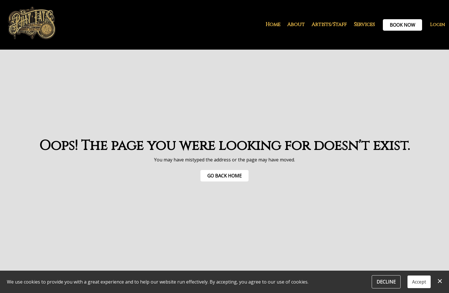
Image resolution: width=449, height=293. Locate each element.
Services (364, 24)
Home (272, 24)
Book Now (402, 25)
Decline (386, 282)
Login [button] (437, 25)
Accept (419, 282)
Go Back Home (224, 176)
